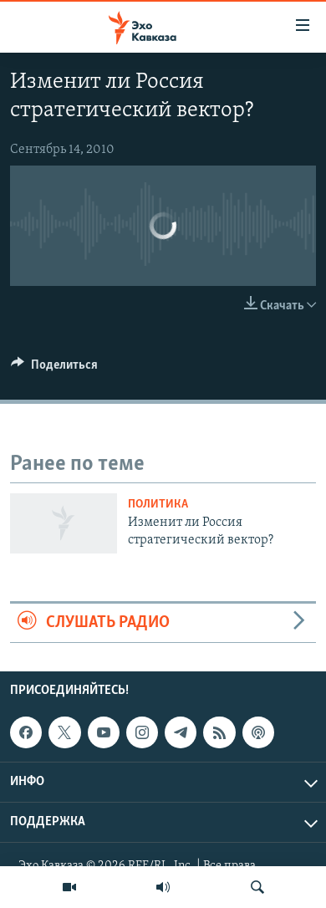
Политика (158, 504)
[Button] (54, 369)
